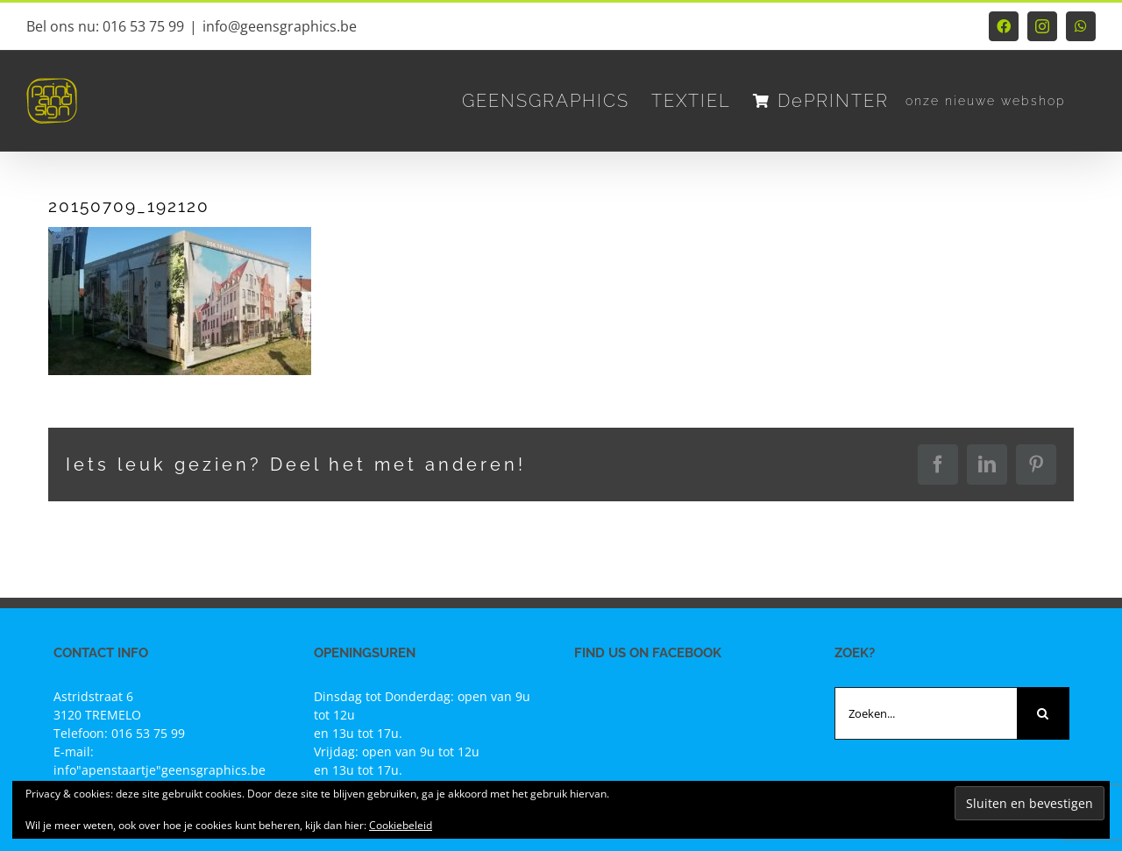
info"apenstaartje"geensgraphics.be (159, 770)
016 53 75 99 (148, 733)
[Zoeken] (1043, 713)
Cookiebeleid (400, 825)
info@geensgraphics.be (279, 26)
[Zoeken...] (925, 713)
